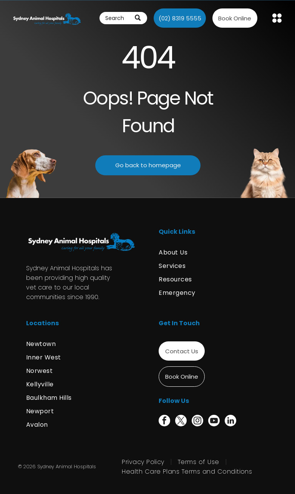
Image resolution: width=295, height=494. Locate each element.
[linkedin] (230, 421)
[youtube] (214, 421)
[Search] (123, 18)
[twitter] (181, 421)
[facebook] (164, 421)
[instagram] (197, 421)
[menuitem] (214, 252)
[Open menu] (277, 18)
